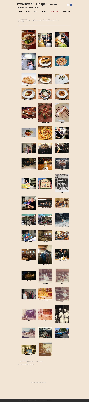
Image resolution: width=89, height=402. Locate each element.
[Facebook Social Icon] (71, 5)
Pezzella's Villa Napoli (32, 4)
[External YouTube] (32, 373)
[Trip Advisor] (68, 5)
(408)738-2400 (49, 400)
